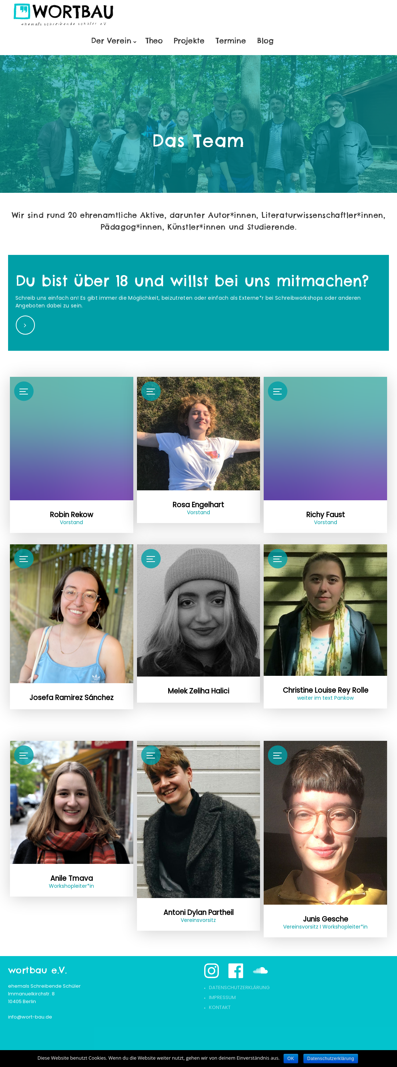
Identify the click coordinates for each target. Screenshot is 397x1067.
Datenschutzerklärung (239, 987)
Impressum (222, 997)
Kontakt (220, 1007)
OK (291, 1058)
